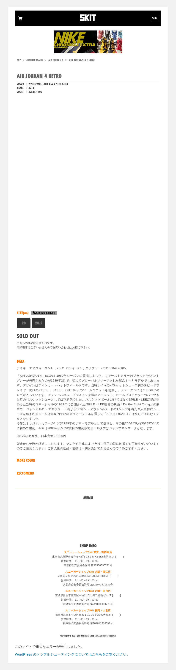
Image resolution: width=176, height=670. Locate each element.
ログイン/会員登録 (88, 533)
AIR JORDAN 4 (55, 60)
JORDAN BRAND (34, 60)
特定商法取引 (88, 522)
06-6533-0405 (107, 580)
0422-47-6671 (107, 561)
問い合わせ (88, 511)
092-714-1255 (107, 619)
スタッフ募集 (88, 528)
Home (88, 505)
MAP (119, 556)
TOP (19, 60)
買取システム (88, 516)
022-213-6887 (107, 599)
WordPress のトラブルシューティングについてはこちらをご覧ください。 (72, 654)
